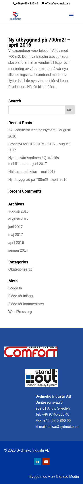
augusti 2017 (18, 219)
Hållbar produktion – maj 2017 (32, 171)
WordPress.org (20, 312)
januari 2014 (18, 250)
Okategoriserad (20, 269)
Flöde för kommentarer (26, 304)
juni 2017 (15, 227)
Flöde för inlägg (20, 296)
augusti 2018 (18, 211)
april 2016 (16, 243)
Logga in (15, 288)
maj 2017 (15, 235)
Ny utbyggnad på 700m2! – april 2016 (39, 42)
